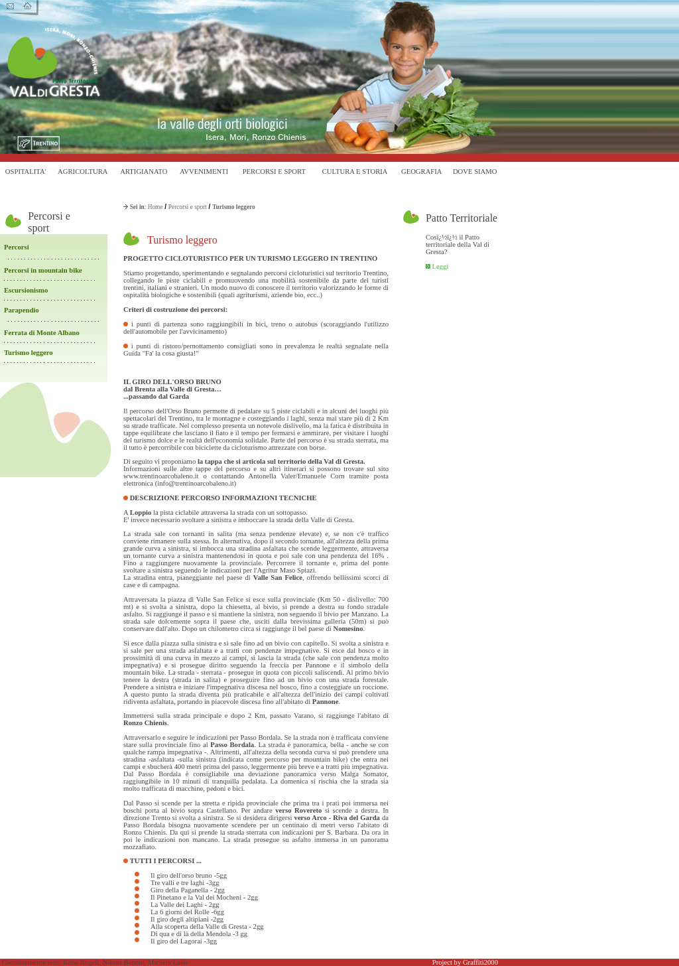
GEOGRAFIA (421, 171)
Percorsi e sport (187, 207)
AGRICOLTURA (82, 171)
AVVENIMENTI (204, 171)
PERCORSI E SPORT (274, 171)
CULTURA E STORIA (355, 171)
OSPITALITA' (25, 171)
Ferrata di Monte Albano (43, 332)
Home (155, 207)
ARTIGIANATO (143, 171)
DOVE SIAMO (475, 171)
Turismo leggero (28, 352)
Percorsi (16, 247)
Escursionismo (26, 290)
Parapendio (21, 310)
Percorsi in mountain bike (43, 270)
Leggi (440, 266)
